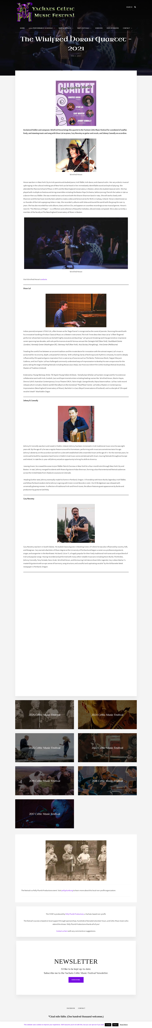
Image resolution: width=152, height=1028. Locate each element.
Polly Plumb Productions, (75, 914)
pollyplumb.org (68, 890)
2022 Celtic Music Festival (107, 747)
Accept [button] (108, 1024)
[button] (56, 28)
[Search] (135, 7)
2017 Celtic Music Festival (44, 813)
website (44, 279)
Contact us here (62, 931)
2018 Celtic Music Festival (107, 780)
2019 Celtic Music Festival (44, 780)
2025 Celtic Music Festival (44, 714)
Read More (124, 1024)
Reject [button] (115, 1024)
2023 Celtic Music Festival (44, 747)
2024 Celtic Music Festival (107, 714)
